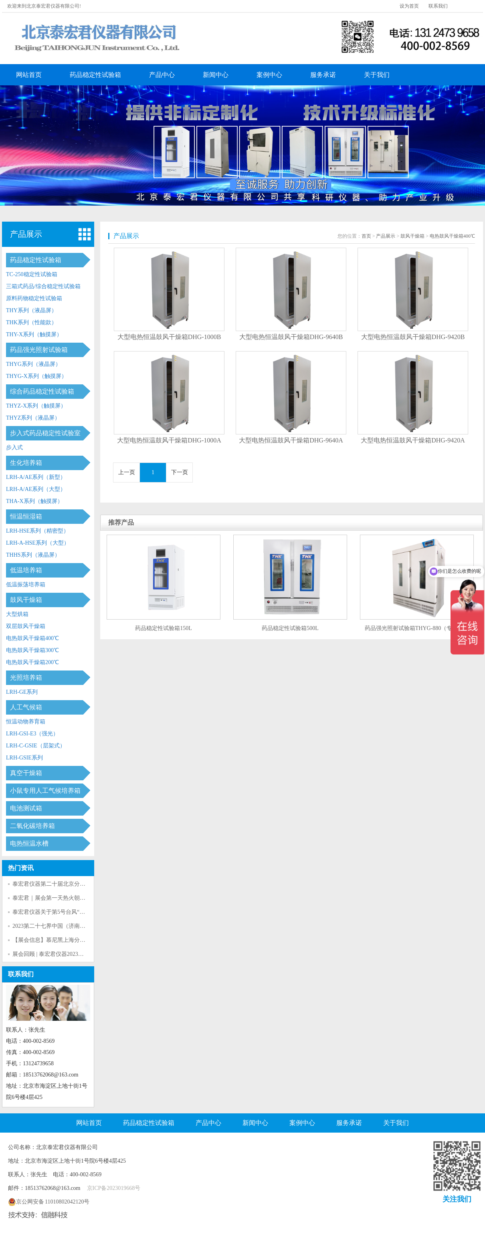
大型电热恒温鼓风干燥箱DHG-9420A (413, 440)
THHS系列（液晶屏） (33, 555)
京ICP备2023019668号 (114, 1188)
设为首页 (409, 6)
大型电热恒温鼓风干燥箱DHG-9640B (291, 336)
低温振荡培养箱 (25, 585)
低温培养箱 (26, 570)
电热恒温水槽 (29, 843)
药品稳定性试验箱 (95, 74)
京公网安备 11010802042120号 (48, 1202)
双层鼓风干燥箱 (25, 626)
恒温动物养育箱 (25, 722)
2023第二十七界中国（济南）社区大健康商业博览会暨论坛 (85, 926)
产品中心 (162, 74)
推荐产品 (121, 522)
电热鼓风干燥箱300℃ (32, 650)
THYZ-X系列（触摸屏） (36, 406)
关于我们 (377, 74)
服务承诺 (323, 74)
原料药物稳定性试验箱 (34, 298)
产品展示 (26, 234)
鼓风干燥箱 (26, 599)
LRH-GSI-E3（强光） (32, 734)
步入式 (14, 447)
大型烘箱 (17, 614)
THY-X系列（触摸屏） (34, 334)
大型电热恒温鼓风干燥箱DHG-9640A (291, 440)
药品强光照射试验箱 (39, 349)
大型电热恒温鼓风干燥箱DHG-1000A (169, 440)
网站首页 (29, 74)
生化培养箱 (26, 462)
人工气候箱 (26, 707)
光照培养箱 (26, 677)
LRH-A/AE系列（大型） (36, 489)
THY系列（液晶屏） (31, 310)
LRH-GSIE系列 (24, 758)
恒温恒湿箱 (26, 516)
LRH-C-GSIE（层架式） (35, 746)
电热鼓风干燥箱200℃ (32, 662)
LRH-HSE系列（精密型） (37, 531)
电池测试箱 (26, 808)
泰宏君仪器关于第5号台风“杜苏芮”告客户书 (66, 912)
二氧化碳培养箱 (32, 825)
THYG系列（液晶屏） (33, 364)
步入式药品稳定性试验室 (45, 433)
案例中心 (269, 74)
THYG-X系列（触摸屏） (36, 376)
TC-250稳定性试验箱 (31, 274)
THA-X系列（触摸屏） (34, 501)
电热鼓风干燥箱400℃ (32, 638)
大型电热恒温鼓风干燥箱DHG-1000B (169, 336)
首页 (366, 236)
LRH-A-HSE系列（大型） (37, 543)
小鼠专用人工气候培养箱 (45, 790)
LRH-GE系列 (22, 692)
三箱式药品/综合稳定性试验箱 (43, 286)
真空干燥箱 (26, 772)
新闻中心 (215, 74)
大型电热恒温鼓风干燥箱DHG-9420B (413, 336)
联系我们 (438, 6)
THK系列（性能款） (31, 322)
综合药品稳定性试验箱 (42, 391)
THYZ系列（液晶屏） (33, 418)
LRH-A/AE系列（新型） (36, 477)
